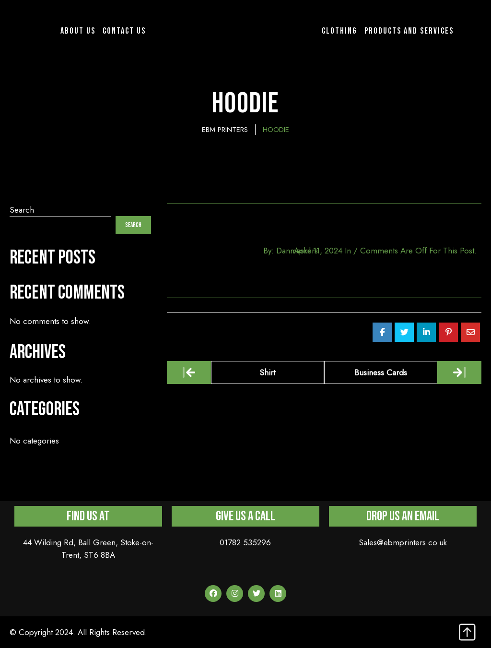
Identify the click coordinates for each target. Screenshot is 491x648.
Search (22, 210)
